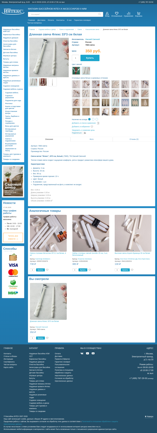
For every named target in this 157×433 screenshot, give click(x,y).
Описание (49, 139)
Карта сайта (8, 367)
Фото (92, 139)
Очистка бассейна (10, 41)
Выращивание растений (11, 145)
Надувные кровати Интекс (10, 71)
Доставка (41, 20)
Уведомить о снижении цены (83, 130)
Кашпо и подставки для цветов (12, 107)
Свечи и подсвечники (10, 140)
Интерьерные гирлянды (10, 130)
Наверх (149, 416)
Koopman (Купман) (85, 259)
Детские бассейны (10, 52)
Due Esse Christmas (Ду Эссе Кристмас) (135, 259)
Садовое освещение (11, 86)
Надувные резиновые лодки (12, 82)
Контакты (60, 20)
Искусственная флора (11, 112)
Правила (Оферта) (62, 359)
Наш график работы (9, 211)
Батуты (6, 59)
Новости (9, 203)
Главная (31, 20)
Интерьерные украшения (10, 135)
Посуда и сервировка (10, 122)
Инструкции (8, 359)
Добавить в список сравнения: (84, 123)
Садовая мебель (11, 93)
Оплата (51, 20)
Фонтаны (9, 103)
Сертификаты (9, 362)
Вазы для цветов (12, 126)
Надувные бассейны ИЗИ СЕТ (11, 30)
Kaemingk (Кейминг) (42, 259)
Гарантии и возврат (82, 20)
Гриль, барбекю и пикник (12, 117)
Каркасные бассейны (11, 34)
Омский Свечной (92, 39)
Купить (90, 58)
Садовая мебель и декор (13, 89)
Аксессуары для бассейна (9, 45)
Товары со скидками (11, 159)
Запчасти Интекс (9, 49)
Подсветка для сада (13, 100)
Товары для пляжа (10, 62)
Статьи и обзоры (10, 356)
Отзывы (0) (134, 139)
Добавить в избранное (81, 127)
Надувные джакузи (10, 38)
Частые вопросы (34, 23)
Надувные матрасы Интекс (11, 66)
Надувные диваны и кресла (11, 76)
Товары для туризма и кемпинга (12, 155)
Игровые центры (10, 56)
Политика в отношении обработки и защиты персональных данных (64, 373)
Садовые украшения (9, 96)
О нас (69, 20)
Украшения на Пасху (10, 149)
